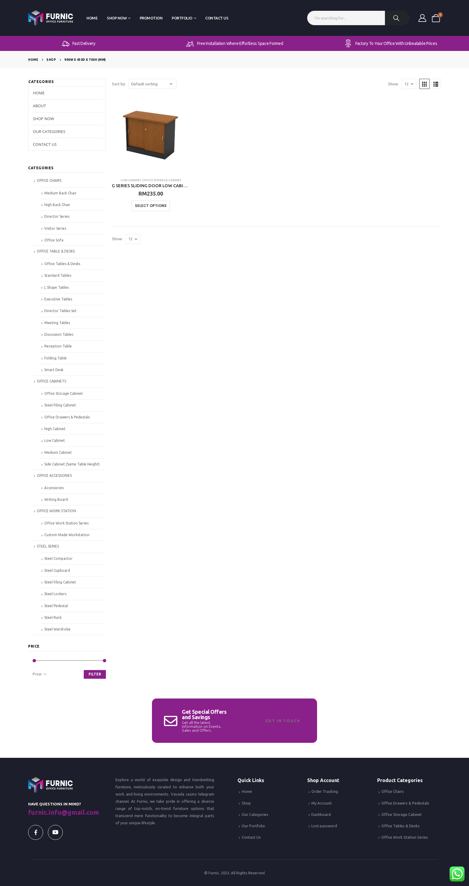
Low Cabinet (131, 180)
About (39, 105)
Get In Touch (282, 721)
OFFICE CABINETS (51, 381)
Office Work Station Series (66, 523)
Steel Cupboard (57, 570)
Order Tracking (324, 791)
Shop (246, 803)
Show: (393, 84)
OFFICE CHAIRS (49, 180)
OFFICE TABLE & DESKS (56, 251)
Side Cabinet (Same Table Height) (72, 464)
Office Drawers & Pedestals (67, 417)
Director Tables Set (60, 311)
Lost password (324, 826)
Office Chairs (392, 791)
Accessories (54, 488)
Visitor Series (55, 228)
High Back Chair (57, 205)
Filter (95, 674)
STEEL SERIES (48, 546)
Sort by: (119, 84)
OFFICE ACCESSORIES (54, 475)
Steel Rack (53, 617)
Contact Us (216, 18)
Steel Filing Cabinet (60, 405)
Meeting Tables (57, 323)
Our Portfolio (253, 826)
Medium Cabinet (58, 452)
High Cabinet (55, 429)
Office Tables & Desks (62, 264)
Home (92, 18)
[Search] (397, 18)
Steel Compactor (58, 558)
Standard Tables (57, 275)
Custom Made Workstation (66, 535)
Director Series (56, 216)
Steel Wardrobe (57, 629)
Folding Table (55, 358)
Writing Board (56, 499)
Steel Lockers (55, 594)
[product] (151, 134)
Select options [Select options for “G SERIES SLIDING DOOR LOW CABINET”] (151, 205)
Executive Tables (58, 299)
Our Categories (49, 131)
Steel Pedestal (56, 606)
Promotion (151, 18)
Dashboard (321, 814)
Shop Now (117, 18)
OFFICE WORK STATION (56, 511)
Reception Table (58, 346)
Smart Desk (53, 370)
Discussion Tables (58, 334)
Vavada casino (184, 794)
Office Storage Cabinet (161, 180)
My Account (321, 803)
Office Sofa (53, 240)
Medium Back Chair (60, 193)
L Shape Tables (56, 287)
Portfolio (182, 18)
